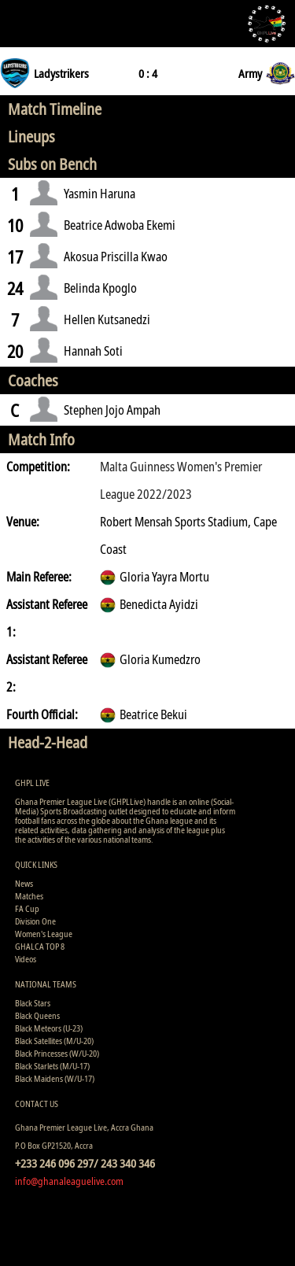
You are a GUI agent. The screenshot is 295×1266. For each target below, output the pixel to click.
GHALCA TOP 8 (40, 946)
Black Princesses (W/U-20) (57, 1053)
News (24, 883)
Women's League (43, 933)
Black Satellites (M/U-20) (54, 1040)
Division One (35, 921)
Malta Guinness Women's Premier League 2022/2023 (181, 480)
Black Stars (32, 1003)
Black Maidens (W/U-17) (54, 1078)
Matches (29, 896)
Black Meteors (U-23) (49, 1028)
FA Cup (27, 908)
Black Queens (37, 1015)
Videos (25, 959)
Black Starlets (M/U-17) (52, 1066)
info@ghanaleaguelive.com (69, 1181)
